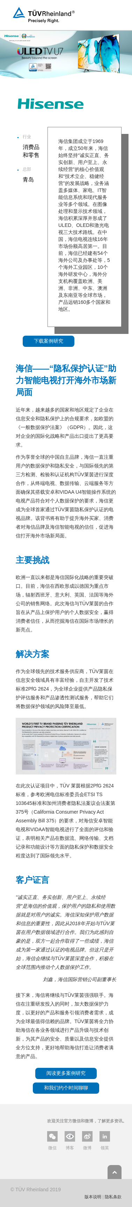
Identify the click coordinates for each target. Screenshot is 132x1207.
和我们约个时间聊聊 (66, 1088)
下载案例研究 (48, 341)
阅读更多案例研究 (66, 1073)
